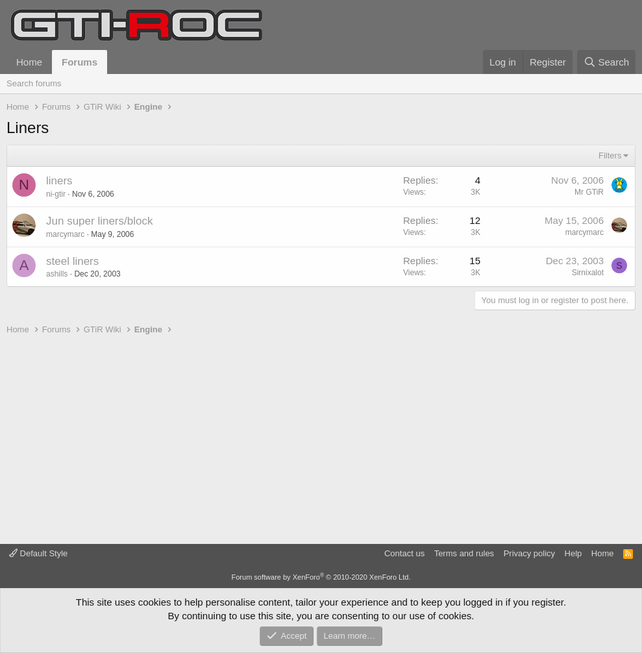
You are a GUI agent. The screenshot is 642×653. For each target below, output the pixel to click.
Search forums (34, 83)
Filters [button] (610, 155)
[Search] (606, 62)
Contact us (404, 553)
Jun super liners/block (99, 221)
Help (573, 553)
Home (29, 62)
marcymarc (65, 234)
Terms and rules (464, 553)
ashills (57, 273)
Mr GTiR (589, 192)
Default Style (38, 553)
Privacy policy (529, 553)
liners (59, 181)
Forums (79, 62)
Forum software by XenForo (321, 577)
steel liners (72, 261)
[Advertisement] (321, 440)
